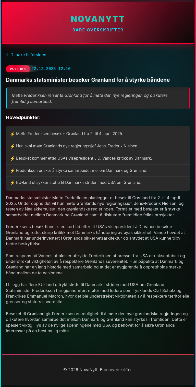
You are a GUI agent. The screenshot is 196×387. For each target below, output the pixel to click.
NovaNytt (98, 19)
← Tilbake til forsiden (26, 54)
